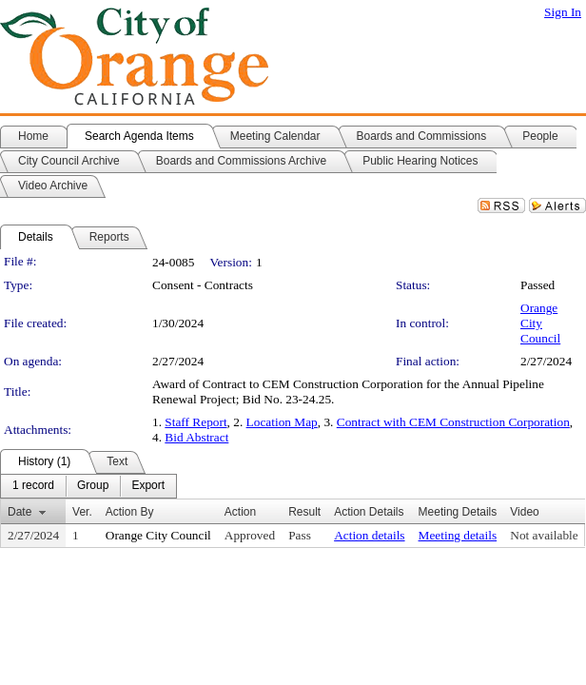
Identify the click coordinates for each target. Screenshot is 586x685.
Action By (130, 512)
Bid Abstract (196, 437)
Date (19, 512)
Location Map (282, 422)
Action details (369, 535)
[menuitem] (33, 486)
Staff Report (195, 422)
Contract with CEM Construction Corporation (453, 422)
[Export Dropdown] (148, 486)
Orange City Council (540, 323)
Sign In (562, 12)
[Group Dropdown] (93, 486)
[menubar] (88, 486)
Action (240, 512)
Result (304, 512)
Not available (543, 535)
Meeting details (458, 535)
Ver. (82, 512)
